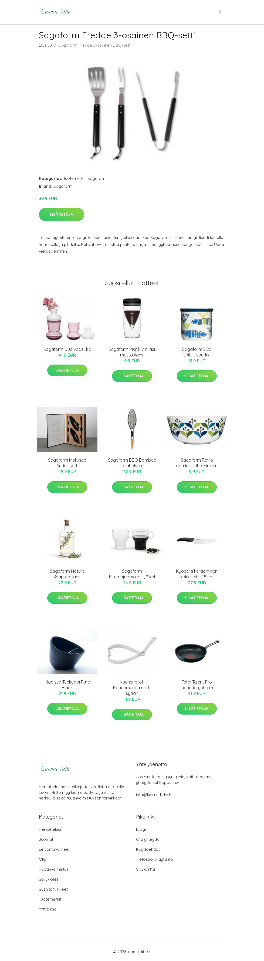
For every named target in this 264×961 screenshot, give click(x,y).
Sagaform (97, 178)
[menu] (220, 12)
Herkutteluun (50, 829)
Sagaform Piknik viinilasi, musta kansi (132, 352)
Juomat (46, 839)
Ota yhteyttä (148, 839)
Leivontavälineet (54, 849)
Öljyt (43, 859)
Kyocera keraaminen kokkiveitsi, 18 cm (197, 573)
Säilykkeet (48, 879)
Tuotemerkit (74, 178)
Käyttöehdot (148, 849)
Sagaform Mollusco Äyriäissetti (67, 462)
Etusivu (45, 45)
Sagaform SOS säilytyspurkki (197, 352)
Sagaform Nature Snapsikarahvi (67, 573)
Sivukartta (145, 869)
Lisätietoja (61, 214)
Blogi (141, 829)
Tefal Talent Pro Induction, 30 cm (197, 684)
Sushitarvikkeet (53, 889)
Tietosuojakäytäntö (154, 859)
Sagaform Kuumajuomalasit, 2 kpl (132, 573)
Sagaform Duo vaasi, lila (67, 349)
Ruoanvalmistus (54, 869)
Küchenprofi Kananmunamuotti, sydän (132, 687)
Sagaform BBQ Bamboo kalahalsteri (132, 462)
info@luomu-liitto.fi (153, 794)
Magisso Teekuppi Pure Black (67, 684)
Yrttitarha (47, 909)
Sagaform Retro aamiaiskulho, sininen (197, 462)
